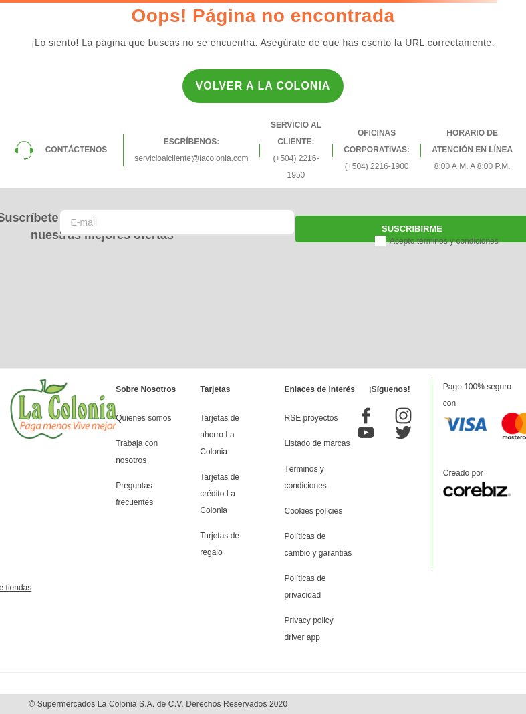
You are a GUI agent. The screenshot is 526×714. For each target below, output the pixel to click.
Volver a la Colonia (263, 86)
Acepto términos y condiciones (444, 241)
